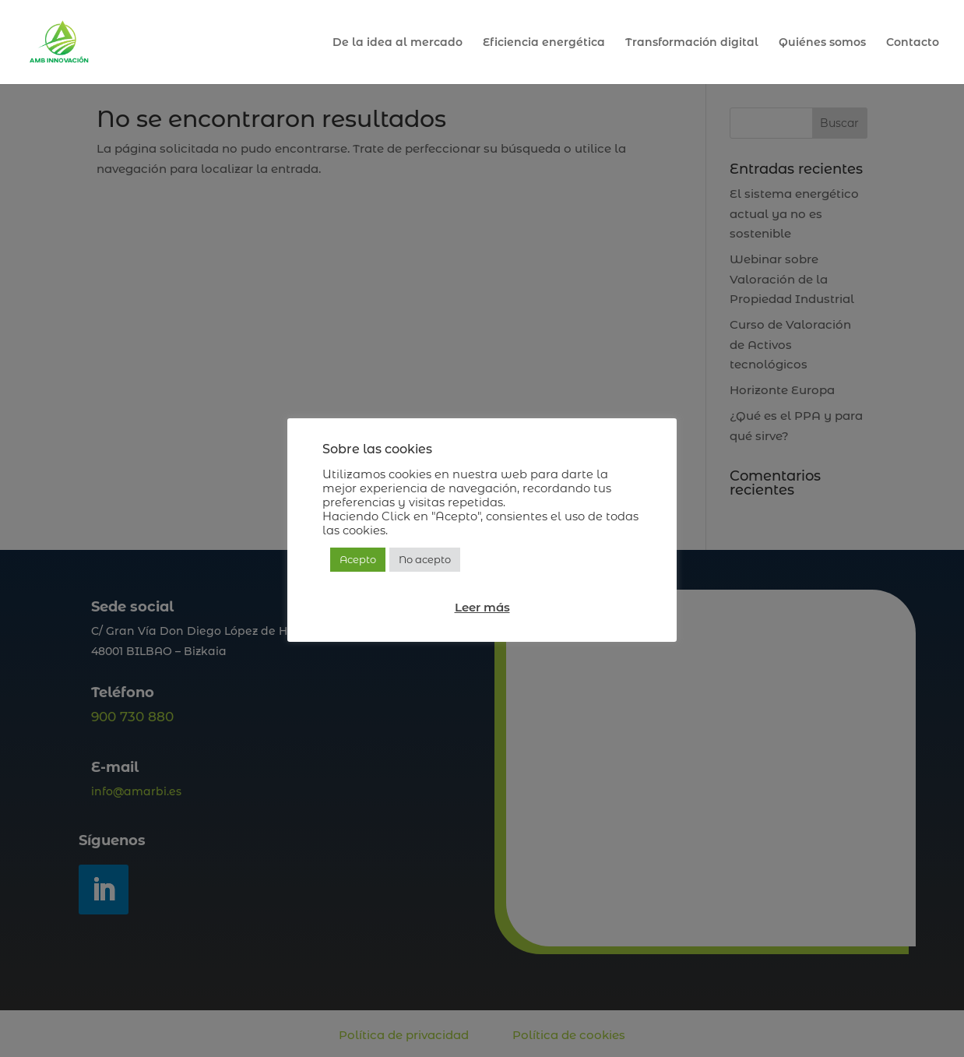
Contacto (912, 43)
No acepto (425, 559)
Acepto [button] (358, 559)
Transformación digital (691, 43)
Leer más (482, 607)
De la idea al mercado (397, 43)
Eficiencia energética (544, 43)
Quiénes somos (822, 43)
